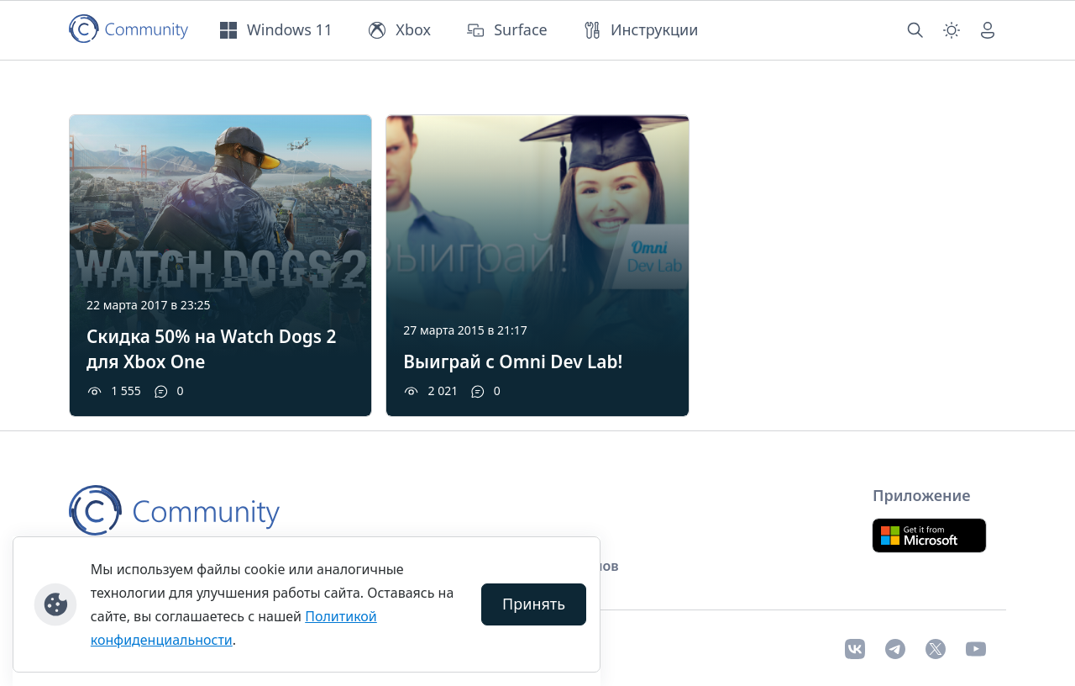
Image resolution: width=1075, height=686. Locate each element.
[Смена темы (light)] (951, 30)
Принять (533, 604)
